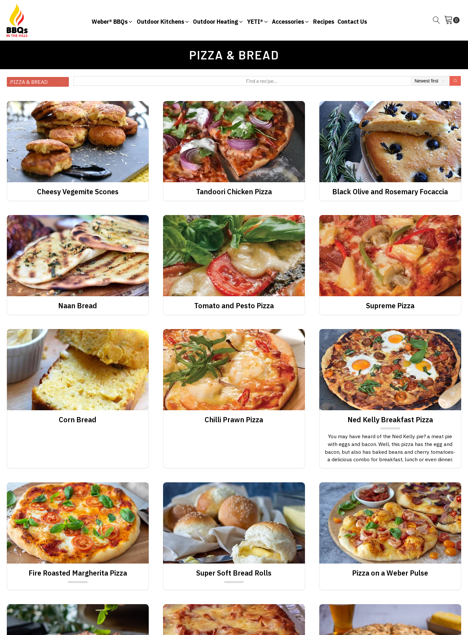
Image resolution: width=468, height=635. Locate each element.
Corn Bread (77, 419)
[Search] (455, 81)
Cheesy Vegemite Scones (78, 191)
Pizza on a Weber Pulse (390, 573)
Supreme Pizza (390, 305)
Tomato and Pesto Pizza (234, 305)
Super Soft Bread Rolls (234, 573)
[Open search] (436, 20)
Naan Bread (77, 305)
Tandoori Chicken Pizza (234, 191)
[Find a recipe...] (261, 81)
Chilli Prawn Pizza (234, 419)
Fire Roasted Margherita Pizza (78, 573)
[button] (112, 20)
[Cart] (452, 20)
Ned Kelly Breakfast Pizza (390, 419)
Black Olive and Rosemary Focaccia (390, 191)
